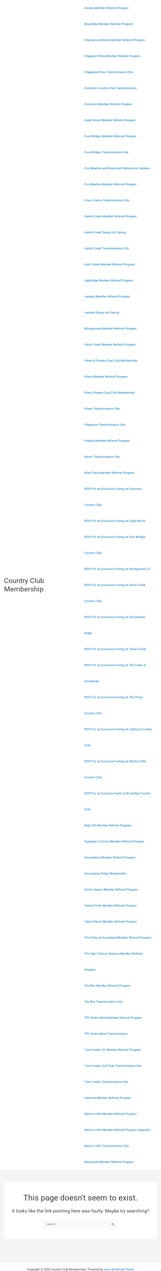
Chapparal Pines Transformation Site (108, 72)
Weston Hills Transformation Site (106, 1130)
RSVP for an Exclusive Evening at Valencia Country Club (118, 721)
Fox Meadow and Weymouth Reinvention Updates (117, 168)
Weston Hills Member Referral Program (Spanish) (117, 1114)
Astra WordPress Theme (119, 1253)
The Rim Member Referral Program (107, 969)
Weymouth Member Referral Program (109, 1146)
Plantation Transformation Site (104, 425)
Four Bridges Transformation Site (106, 152)
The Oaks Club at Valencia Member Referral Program (113, 945)
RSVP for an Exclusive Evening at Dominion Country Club (118, 497)
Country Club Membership (24, 577)
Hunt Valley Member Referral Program (109, 264)
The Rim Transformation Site (103, 986)
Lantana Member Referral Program (107, 296)
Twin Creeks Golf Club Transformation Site (112, 1050)
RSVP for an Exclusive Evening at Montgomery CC (117, 569)
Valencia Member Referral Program (107, 1082)
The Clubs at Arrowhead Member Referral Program (117, 921)
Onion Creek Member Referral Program (110, 344)
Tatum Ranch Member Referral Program (110, 905)
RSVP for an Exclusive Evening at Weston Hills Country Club (115, 753)
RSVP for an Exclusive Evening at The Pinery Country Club (113, 689)
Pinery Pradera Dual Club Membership (109, 392)
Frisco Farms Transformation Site (106, 200)
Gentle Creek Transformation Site (106, 248)
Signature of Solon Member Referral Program (114, 825)
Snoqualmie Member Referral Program (109, 841)
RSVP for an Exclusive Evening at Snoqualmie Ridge (118, 617)
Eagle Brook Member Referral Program (110, 120)
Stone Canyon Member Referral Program (111, 873)
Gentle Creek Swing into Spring (104, 232)
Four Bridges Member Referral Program (110, 136)
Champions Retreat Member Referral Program (114, 40)
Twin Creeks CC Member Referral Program (112, 1034)
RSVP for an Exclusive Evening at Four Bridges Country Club (115, 545)
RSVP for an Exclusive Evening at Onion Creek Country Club (114, 593)
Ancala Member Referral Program (106, 8)
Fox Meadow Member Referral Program (110, 184)
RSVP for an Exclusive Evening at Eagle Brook (114, 521)
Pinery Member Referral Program (106, 376)
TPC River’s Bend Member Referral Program (113, 1002)
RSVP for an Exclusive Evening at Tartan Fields (115, 633)
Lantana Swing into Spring (101, 312)
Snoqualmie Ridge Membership (105, 857)
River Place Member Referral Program (109, 473)
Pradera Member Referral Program (107, 441)
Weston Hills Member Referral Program (110, 1098)
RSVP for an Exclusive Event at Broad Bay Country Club (117, 785)
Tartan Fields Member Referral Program (110, 889)
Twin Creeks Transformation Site (106, 1066)
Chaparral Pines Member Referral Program (112, 56)
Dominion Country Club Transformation (110, 88)
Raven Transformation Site (102, 457)
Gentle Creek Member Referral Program (110, 216)
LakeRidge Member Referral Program (108, 280)
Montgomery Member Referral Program (110, 328)
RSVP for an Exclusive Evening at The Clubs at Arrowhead (115, 657)
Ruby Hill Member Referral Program (107, 809)
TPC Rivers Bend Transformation (106, 1018)
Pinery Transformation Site (102, 409)
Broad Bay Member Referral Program (108, 24)
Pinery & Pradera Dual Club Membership (110, 360)
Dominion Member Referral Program (108, 104)
